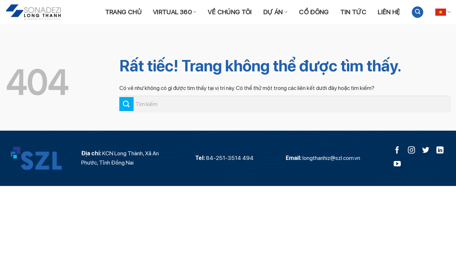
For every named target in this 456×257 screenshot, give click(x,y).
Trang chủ (123, 12)
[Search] (417, 12)
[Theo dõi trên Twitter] (425, 151)
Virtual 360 (175, 12)
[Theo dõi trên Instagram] (411, 151)
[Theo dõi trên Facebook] (397, 151)
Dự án (275, 12)
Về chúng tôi (230, 12)
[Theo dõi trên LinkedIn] (440, 151)
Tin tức (353, 12)
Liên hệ (389, 12)
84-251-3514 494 (230, 158)
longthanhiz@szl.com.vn (331, 158)
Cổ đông (314, 12)
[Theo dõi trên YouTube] (397, 164)
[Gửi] (126, 104)
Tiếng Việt (443, 12)
